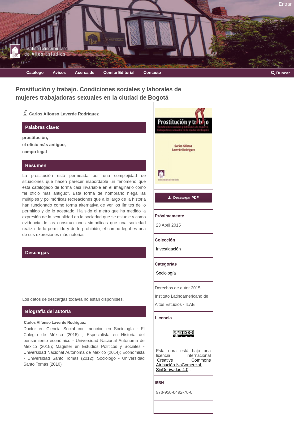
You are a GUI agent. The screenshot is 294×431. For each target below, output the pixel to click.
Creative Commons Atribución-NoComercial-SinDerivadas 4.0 (183, 365)
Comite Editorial (118, 72)
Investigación (168, 249)
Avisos (59, 72)
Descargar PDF (185, 197)
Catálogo (34, 72)
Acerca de (84, 72)
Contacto (152, 72)
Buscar (280, 73)
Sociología (166, 273)
